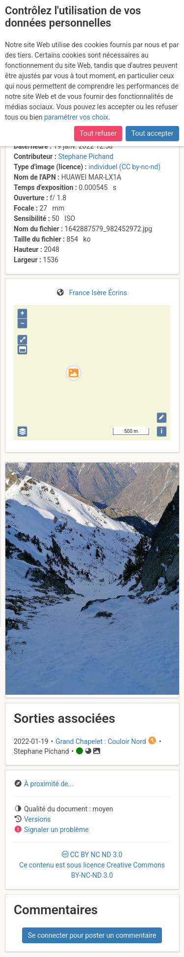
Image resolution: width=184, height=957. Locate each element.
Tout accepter (152, 133)
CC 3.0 (92, 865)
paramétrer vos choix (76, 117)
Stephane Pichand (85, 156)
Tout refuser (97, 133)
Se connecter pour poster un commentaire (92, 935)
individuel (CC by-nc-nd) (124, 167)
